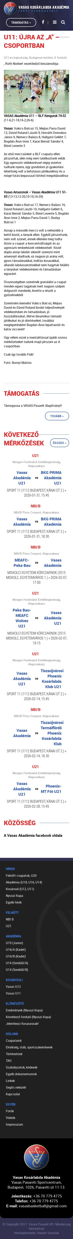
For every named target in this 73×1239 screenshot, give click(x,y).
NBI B (10, 919)
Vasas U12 (13, 986)
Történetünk (14, 1054)
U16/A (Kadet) (16, 949)
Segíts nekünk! (16, 1087)
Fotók (10, 1111)
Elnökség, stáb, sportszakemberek (29, 1047)
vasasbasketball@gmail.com (43, 1205)
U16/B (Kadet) (16, 956)
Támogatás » (21, 22)
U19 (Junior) (14, 943)
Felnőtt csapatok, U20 (21, 875)
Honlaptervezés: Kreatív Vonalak (36, 1233)
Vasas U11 (13, 993)
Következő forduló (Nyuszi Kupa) (28, 1017)
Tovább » (57, 416)
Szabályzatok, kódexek (21, 1067)
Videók (10, 1118)
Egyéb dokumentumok (21, 1074)
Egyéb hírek (14, 902)
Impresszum (14, 1124)
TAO (8, 1060)
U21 (8, 926)
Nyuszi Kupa (14, 895)
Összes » (59, 443)
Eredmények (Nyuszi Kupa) (24, 1010)
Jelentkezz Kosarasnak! (22, 1023)
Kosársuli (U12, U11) (20, 889)
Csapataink (14, 1040)
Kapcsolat (13, 1094)
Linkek (10, 1081)
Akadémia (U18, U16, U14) (24, 882)
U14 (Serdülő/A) (17, 963)
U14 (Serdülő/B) (17, 969)
